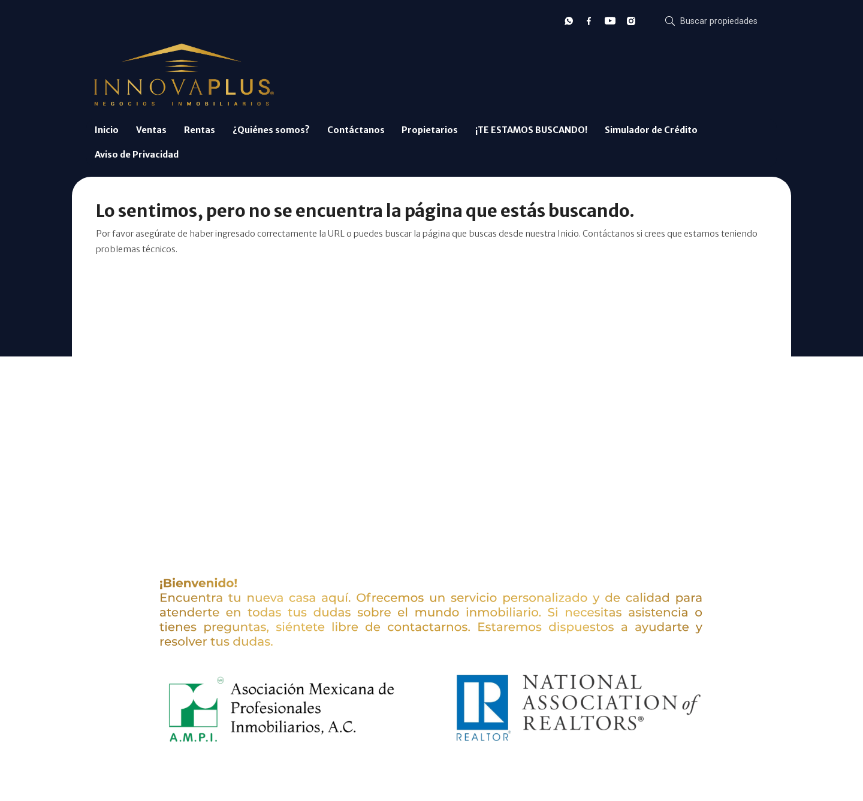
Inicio (107, 130)
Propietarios (430, 130)
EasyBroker (450, 777)
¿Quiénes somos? (271, 130)
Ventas (151, 130)
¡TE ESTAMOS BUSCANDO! (531, 130)
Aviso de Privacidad (137, 154)
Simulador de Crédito (651, 130)
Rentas (199, 130)
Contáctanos (356, 130)
